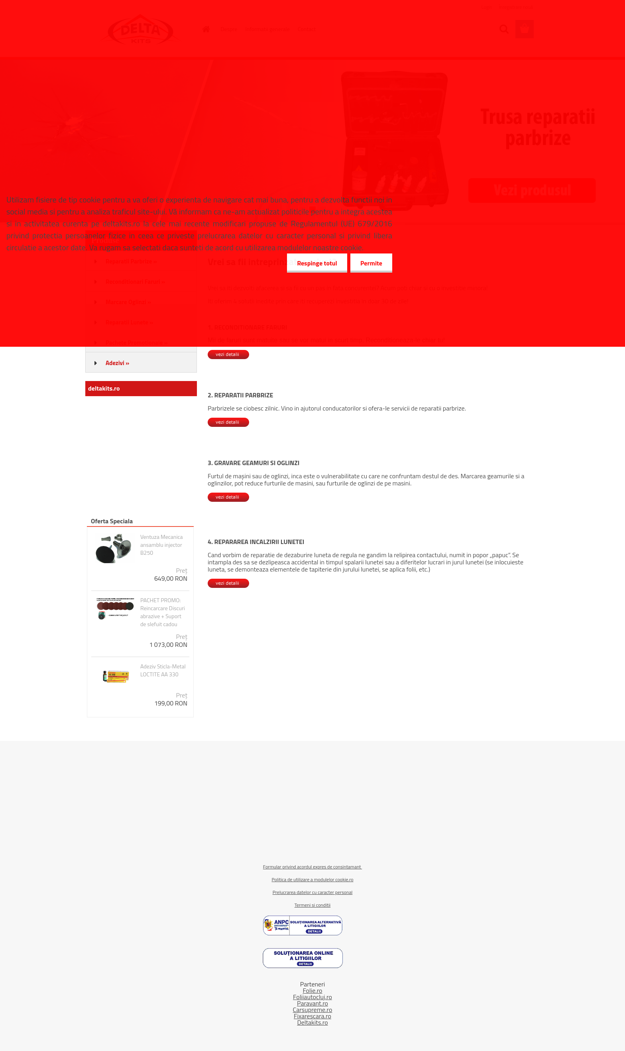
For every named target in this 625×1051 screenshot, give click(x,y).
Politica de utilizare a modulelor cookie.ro (312, 879)
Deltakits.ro (312, 1022)
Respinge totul (317, 263)
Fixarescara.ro (312, 1016)
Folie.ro (312, 990)
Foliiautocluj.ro (312, 997)
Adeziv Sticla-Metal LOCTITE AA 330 (163, 670)
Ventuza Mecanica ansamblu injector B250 (161, 545)
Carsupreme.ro (312, 1009)
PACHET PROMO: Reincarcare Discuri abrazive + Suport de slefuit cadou (162, 612)
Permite (371, 263)
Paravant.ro (312, 1003)
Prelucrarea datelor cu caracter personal (313, 892)
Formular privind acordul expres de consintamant (312, 866)
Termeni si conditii (312, 905)
